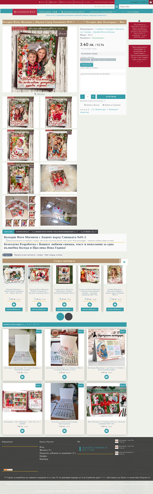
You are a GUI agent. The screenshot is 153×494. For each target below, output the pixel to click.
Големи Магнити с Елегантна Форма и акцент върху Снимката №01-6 (89, 292)
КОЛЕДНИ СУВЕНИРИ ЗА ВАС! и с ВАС (94, 449)
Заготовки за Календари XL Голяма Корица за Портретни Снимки (22, 369)
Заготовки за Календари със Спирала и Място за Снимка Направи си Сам (64, 369)
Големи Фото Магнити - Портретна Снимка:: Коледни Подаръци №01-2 (39, 291)
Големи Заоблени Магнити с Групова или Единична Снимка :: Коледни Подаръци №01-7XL (64, 292)
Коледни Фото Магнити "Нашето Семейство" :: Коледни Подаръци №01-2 (14, 291)
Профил (43, 456)
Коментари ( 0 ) (22, 232)
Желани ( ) (45, 450)
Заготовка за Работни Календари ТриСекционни (64, 423)
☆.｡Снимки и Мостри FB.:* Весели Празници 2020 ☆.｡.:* (55, 232)
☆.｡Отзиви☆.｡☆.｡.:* (88, 232)
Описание (8, 232)
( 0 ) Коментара (98, 109)
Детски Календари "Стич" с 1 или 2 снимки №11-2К (127, 452)
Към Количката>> (13, 285)
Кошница (44, 459)
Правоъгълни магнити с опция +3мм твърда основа (38, 255)
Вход (42, 447)
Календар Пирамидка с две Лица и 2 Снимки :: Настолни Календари (106, 369)
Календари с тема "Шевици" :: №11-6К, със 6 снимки (127, 440)
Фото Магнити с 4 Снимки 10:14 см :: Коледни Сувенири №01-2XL (106, 423)
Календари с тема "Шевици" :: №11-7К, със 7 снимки (22, 423)
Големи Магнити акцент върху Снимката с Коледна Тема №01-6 (115, 291)
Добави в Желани (93, 105)
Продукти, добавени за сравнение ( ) (58, 453)
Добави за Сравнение (113, 105)
